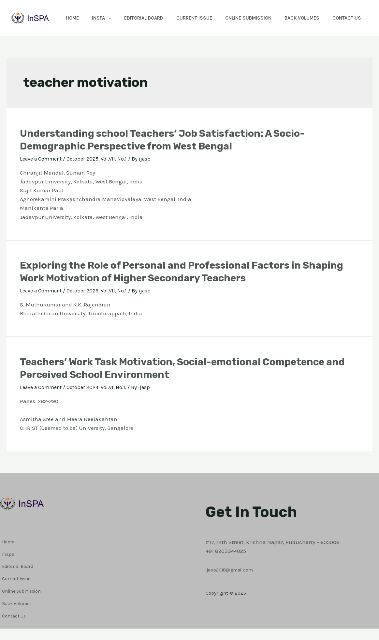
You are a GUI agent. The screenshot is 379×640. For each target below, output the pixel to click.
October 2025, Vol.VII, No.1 (102, 194)
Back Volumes (317, 18)
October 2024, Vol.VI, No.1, (102, 423)
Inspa (104, 18)
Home (71, 18)
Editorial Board (149, 18)
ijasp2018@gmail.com (234, 593)
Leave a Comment (43, 194)
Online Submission (261, 18)
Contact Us (79, 54)
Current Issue (203, 18)
